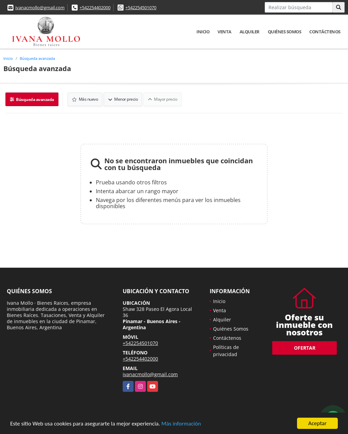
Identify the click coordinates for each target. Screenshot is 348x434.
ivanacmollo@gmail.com (40, 7)
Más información (181, 424)
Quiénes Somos (284, 32)
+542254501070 (140, 7)
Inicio (202, 32)
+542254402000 (95, 7)
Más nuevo (85, 99)
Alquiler (250, 32)
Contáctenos (325, 32)
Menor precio (123, 99)
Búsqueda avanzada (37, 58)
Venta (224, 32)
